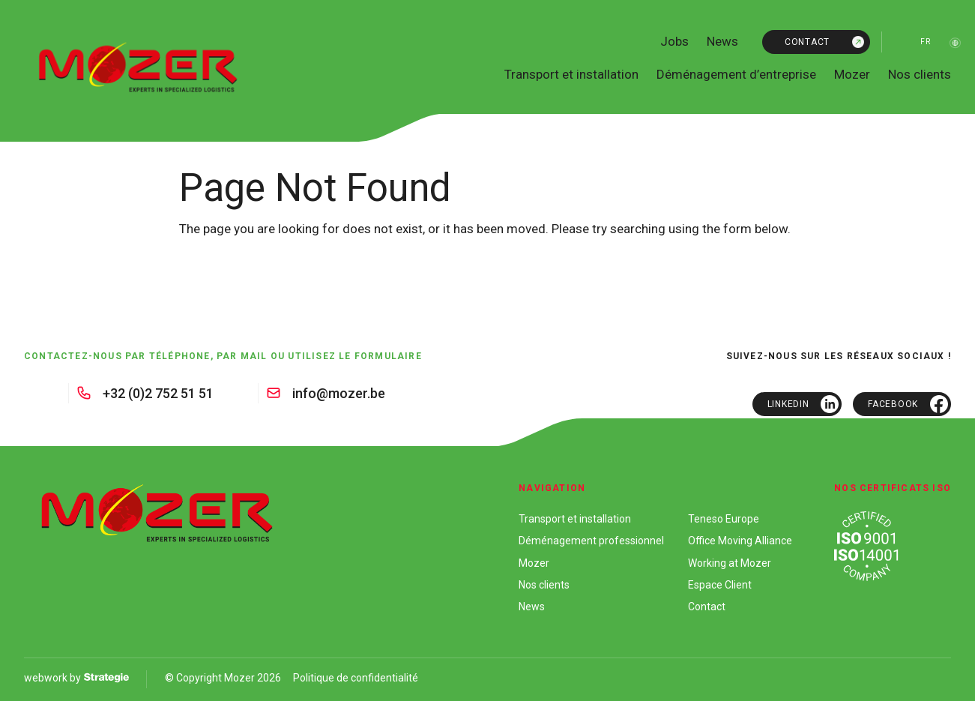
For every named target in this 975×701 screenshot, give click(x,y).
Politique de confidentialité (355, 678)
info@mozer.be (338, 393)
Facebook (893, 404)
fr (925, 41)
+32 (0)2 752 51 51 (158, 393)
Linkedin (788, 404)
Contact (807, 42)
